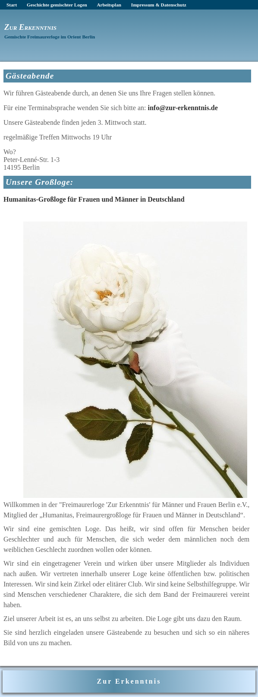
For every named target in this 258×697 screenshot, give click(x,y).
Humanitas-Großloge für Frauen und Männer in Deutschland (94, 199)
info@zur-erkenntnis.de (182, 107)
